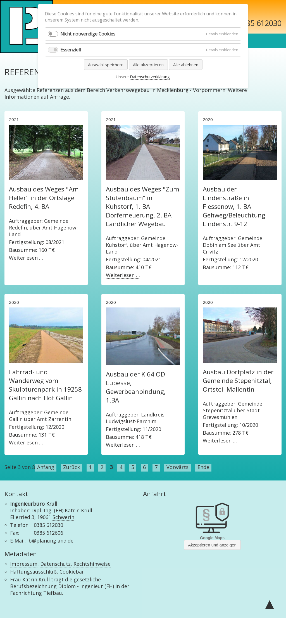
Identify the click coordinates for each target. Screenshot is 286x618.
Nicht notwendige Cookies (87, 34)
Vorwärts (177, 467)
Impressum (23, 563)
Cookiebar (71, 571)
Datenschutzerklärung (150, 76)
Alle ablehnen (185, 64)
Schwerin (63, 517)
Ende (203, 467)
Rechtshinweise (92, 563)
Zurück (71, 467)
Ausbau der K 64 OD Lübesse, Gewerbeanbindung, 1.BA (136, 387)
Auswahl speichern (105, 64)
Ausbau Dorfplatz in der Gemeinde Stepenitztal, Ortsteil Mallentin (238, 381)
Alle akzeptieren (148, 64)
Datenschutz (55, 563)
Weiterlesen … (26, 257)
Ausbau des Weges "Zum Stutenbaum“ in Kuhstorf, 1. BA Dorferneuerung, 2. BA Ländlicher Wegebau (142, 206)
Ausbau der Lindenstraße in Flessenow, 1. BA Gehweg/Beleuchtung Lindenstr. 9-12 (234, 206)
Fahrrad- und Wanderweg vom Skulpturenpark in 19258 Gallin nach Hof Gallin (45, 385)
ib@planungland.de (50, 540)
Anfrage (59, 96)
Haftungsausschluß (33, 571)
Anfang (45, 467)
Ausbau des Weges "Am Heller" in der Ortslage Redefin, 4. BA (44, 198)
